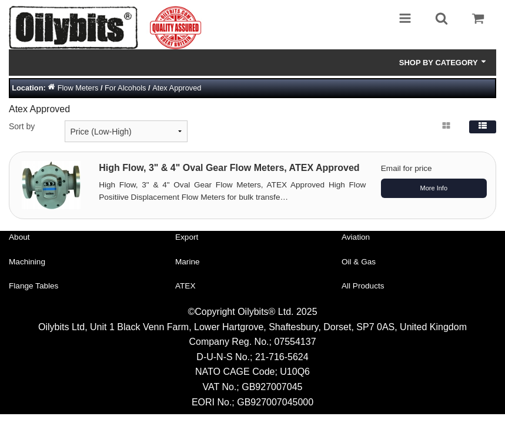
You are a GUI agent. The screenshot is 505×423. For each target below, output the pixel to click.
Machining (27, 261)
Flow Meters (78, 87)
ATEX (185, 285)
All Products (363, 285)
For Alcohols (125, 87)
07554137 (295, 342)
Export (186, 237)
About (19, 237)
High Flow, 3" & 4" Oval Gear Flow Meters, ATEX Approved (229, 168)
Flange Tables (33, 285)
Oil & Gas (359, 261)
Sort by (22, 126)
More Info (433, 188)
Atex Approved (176, 87)
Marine (187, 261)
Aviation (356, 237)
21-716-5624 (282, 357)
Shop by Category (443, 62)
